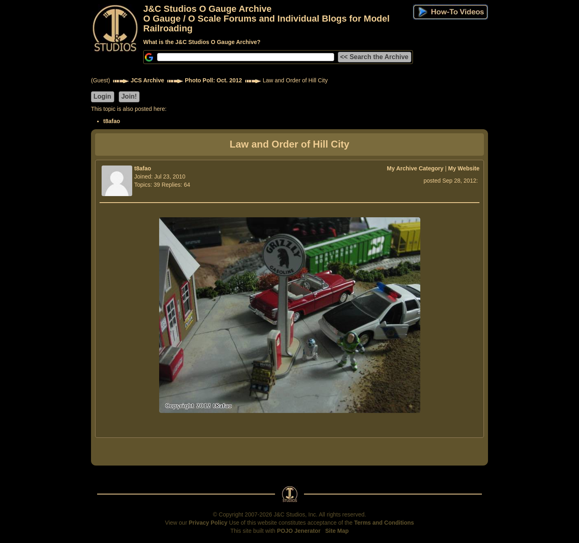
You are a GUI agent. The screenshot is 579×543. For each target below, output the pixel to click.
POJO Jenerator (299, 531)
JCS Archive (147, 80)
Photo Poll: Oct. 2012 (213, 80)
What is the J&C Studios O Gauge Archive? (201, 42)
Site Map (337, 531)
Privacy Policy (208, 522)
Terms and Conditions (384, 522)
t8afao (111, 121)
